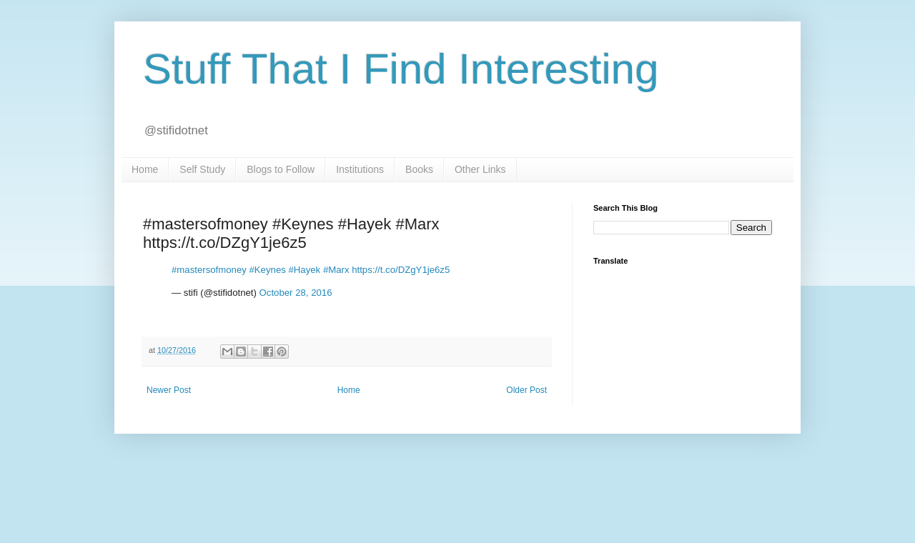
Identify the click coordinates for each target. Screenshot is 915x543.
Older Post (526, 390)
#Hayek (304, 269)
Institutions (360, 169)
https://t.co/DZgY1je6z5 (401, 269)
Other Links (480, 169)
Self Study (202, 169)
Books (419, 169)
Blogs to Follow (281, 169)
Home (145, 169)
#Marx (336, 269)
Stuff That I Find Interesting (401, 69)
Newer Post (169, 390)
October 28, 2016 (295, 292)
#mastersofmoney (209, 269)
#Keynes (267, 269)
